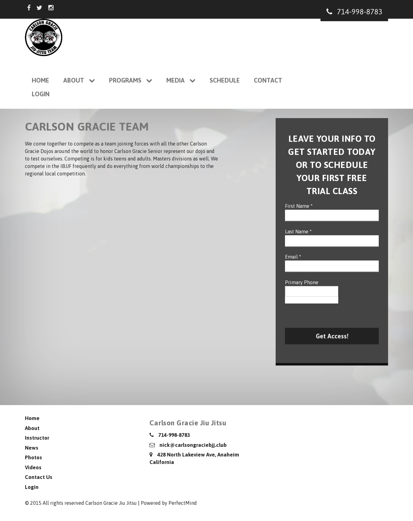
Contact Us (38, 477)
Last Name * (298, 231)
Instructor (37, 438)
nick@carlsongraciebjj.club (188, 445)
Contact (268, 80)
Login (41, 94)
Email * (293, 257)
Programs (130, 80)
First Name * (299, 206)
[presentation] (332, 316)
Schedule (225, 80)
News (31, 448)
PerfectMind (183, 503)
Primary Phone (301, 282)
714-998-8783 (354, 11)
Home (40, 80)
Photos (33, 457)
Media (181, 80)
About (79, 80)
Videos (33, 467)
